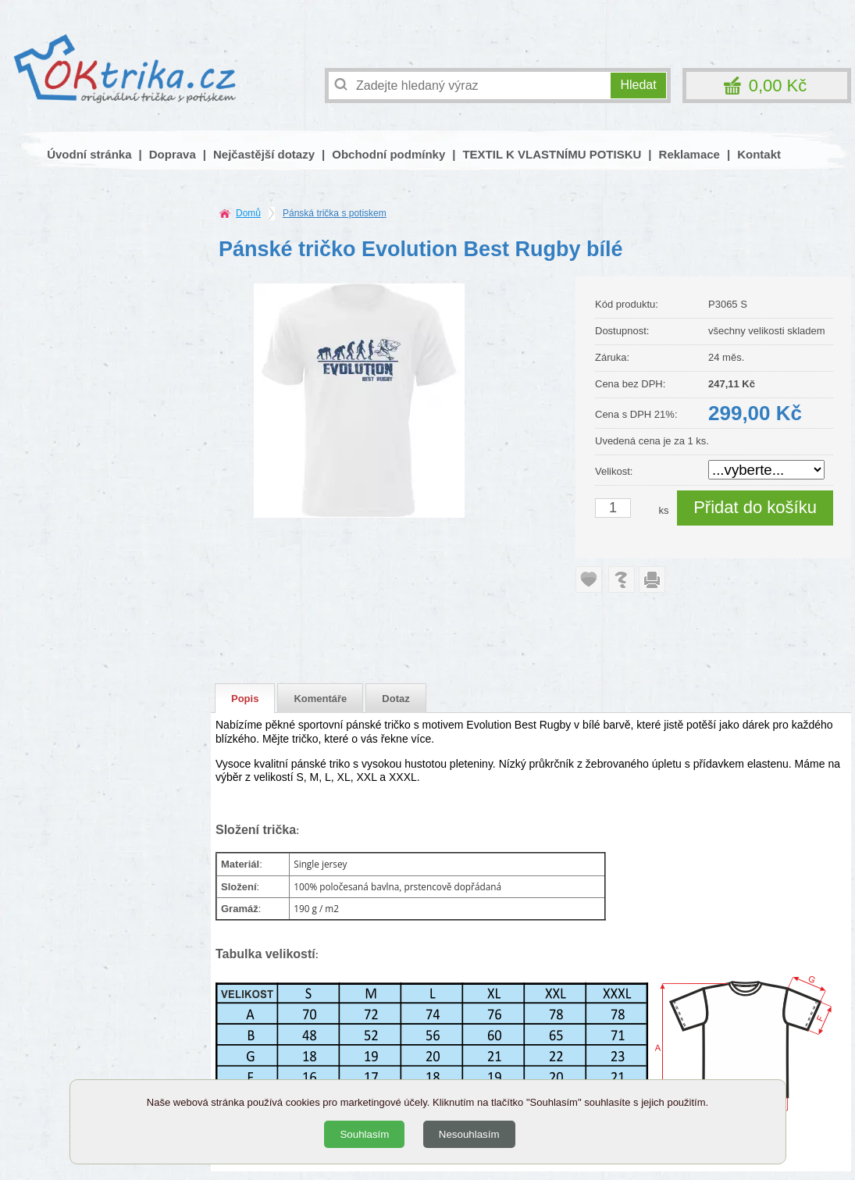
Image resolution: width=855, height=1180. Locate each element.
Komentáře (320, 698)
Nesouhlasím (469, 1134)
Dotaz (395, 698)
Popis (244, 698)
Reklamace (689, 154)
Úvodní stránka (89, 154)
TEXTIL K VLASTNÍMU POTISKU (551, 154)
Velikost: (613, 471)
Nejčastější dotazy (264, 154)
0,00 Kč (778, 85)
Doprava (172, 154)
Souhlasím (364, 1134)
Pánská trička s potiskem (335, 213)
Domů (248, 213)
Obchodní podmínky (388, 154)
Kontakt (759, 154)
